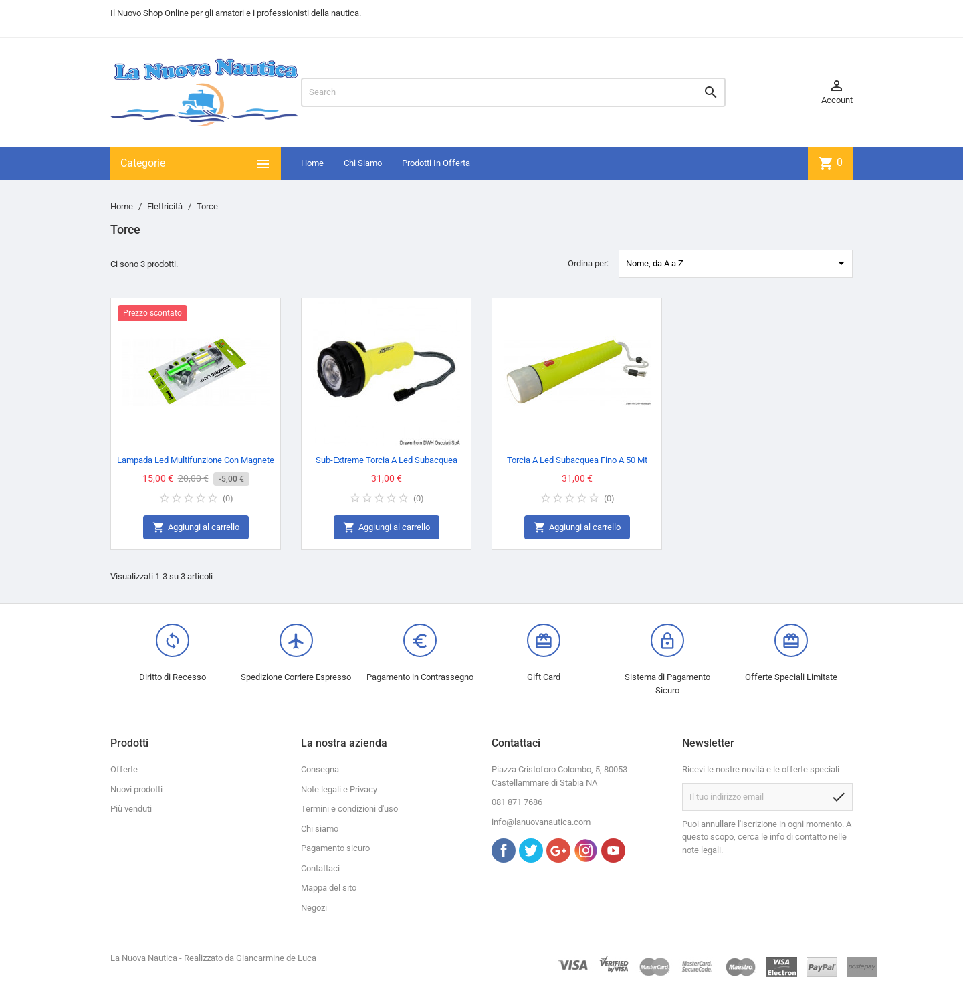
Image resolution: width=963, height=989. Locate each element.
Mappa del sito (328, 888)
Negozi (314, 908)
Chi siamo (319, 829)
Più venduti (131, 809)
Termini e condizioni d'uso (349, 809)
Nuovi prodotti (136, 789)
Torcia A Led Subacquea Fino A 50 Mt (577, 460)
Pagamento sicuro (335, 848)
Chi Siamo (363, 163)
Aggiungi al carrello (195, 527)
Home (312, 163)
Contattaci (320, 868)
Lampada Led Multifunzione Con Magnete (195, 460)
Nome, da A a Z (737, 263)
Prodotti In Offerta (436, 163)
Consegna (320, 769)
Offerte (124, 769)
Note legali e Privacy (339, 789)
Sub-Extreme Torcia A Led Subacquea (386, 460)
